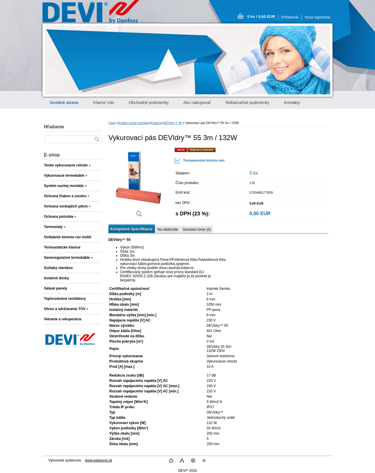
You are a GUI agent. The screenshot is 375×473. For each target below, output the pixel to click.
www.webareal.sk (98, 460)
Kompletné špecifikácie (131, 229)
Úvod (111, 123)
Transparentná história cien (199, 160)
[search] (97, 139)
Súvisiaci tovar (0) (197, 229)
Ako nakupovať (197, 102)
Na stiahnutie (168, 229)
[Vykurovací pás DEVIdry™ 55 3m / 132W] (139, 184)
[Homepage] (64, 102)
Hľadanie (54, 126)
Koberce (156, 123)
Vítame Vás (103, 102)
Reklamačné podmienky (247, 102)
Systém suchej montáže (133, 123)
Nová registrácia (317, 17)
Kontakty (292, 102)
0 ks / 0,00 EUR (261, 16)
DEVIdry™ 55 (173, 123)
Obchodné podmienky (149, 102)
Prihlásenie (290, 17)
